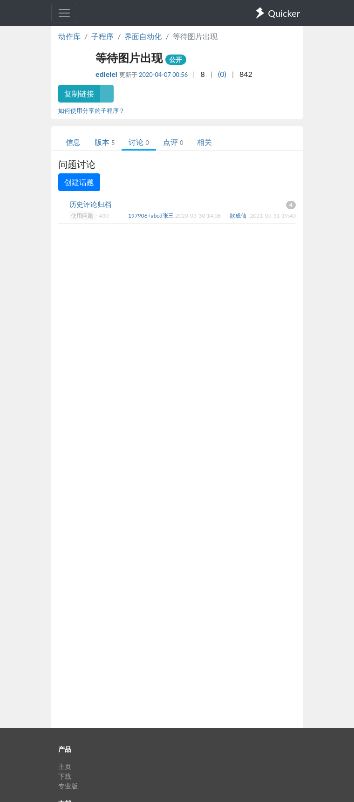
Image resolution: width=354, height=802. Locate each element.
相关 (204, 141)
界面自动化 (143, 36)
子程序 (102, 36)
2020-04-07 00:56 (163, 74)
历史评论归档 (90, 204)
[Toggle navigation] (64, 13)
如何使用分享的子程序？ (91, 110)
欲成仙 (239, 215)
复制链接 (79, 93)
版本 (105, 141)
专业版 (68, 786)
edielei (107, 73)
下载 (64, 776)
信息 (73, 141)
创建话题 (79, 182)
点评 (173, 141)
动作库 (69, 36)
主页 (64, 766)
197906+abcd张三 (151, 215)
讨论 (139, 141)
